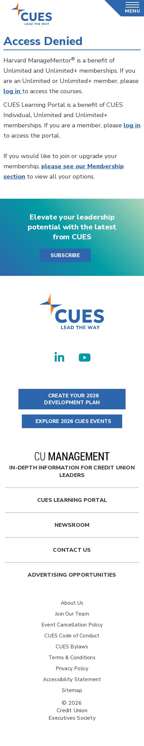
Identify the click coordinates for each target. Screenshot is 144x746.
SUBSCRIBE (65, 255)
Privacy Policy (72, 668)
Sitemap (72, 690)
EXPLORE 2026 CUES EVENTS (72, 421)
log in (12, 91)
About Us (72, 603)
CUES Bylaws (72, 646)
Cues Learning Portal (72, 500)
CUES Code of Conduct (71, 635)
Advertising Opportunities (72, 575)
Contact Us (72, 550)
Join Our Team (72, 613)
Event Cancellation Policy (72, 624)
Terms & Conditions (72, 657)
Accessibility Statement (72, 679)
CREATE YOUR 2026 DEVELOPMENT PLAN (72, 399)
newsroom (72, 525)
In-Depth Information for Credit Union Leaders (72, 465)
